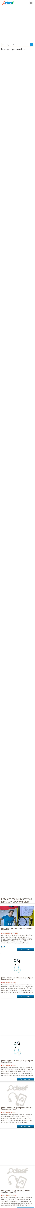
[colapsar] (30, 3)
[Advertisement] (17, 24)
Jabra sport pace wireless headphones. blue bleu (16, 929)
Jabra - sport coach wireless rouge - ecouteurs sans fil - (15, 1191)
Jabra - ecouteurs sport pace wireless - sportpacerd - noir (16, 1108)
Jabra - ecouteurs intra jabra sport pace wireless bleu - (17, 978)
